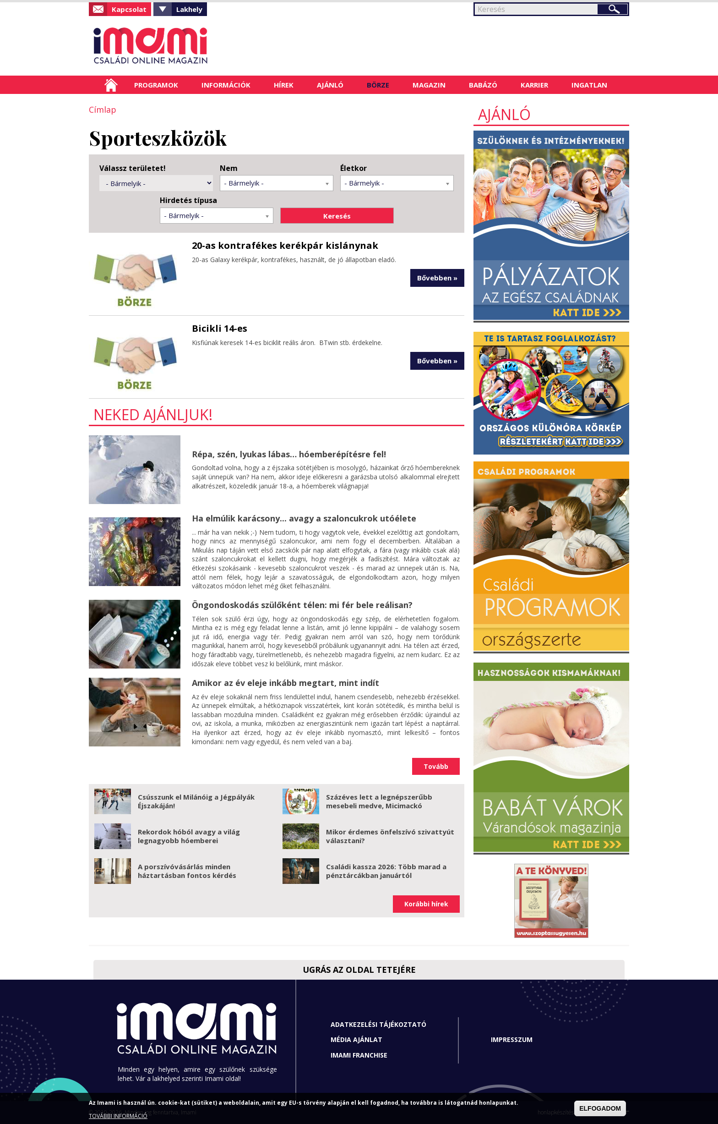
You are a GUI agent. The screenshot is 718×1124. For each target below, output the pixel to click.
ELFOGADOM (600, 1108)
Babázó (483, 84)
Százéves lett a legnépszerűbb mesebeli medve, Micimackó (379, 801)
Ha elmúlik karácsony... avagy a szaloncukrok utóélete (304, 518)
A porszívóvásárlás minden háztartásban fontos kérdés (187, 871)
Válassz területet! (132, 168)
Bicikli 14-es (219, 328)
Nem (229, 168)
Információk (225, 84)
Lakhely (189, 9)
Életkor (353, 168)
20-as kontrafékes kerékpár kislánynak (285, 245)
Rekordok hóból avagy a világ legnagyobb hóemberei (189, 836)
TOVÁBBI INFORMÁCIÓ (118, 1116)
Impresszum (512, 1039)
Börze (378, 84)
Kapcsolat (129, 9)
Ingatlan (589, 84)
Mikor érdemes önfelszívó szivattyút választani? (390, 836)
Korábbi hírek (426, 903)
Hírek (284, 84)
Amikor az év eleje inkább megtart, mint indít (285, 682)
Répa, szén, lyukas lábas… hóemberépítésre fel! (289, 454)
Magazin (429, 84)
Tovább (436, 766)
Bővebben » (437, 277)
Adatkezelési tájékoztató (378, 1024)
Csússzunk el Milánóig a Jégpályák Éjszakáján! (196, 801)
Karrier (534, 84)
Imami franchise (359, 1055)
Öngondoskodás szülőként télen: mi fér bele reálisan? (302, 604)
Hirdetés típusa (188, 200)
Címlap (111, 85)
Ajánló (330, 84)
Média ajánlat (356, 1039)
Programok (156, 84)
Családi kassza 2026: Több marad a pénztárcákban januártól (386, 871)
